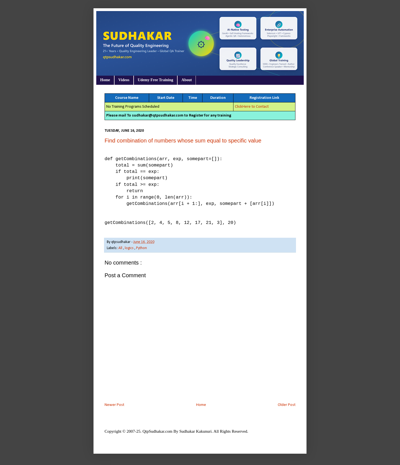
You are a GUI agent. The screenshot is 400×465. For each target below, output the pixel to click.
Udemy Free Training (155, 80)
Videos (123, 80)
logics (129, 248)
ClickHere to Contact (252, 107)
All (120, 248)
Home (105, 80)
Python (141, 248)
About (186, 80)
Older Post (286, 405)
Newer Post (114, 405)
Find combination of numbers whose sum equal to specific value (183, 141)
